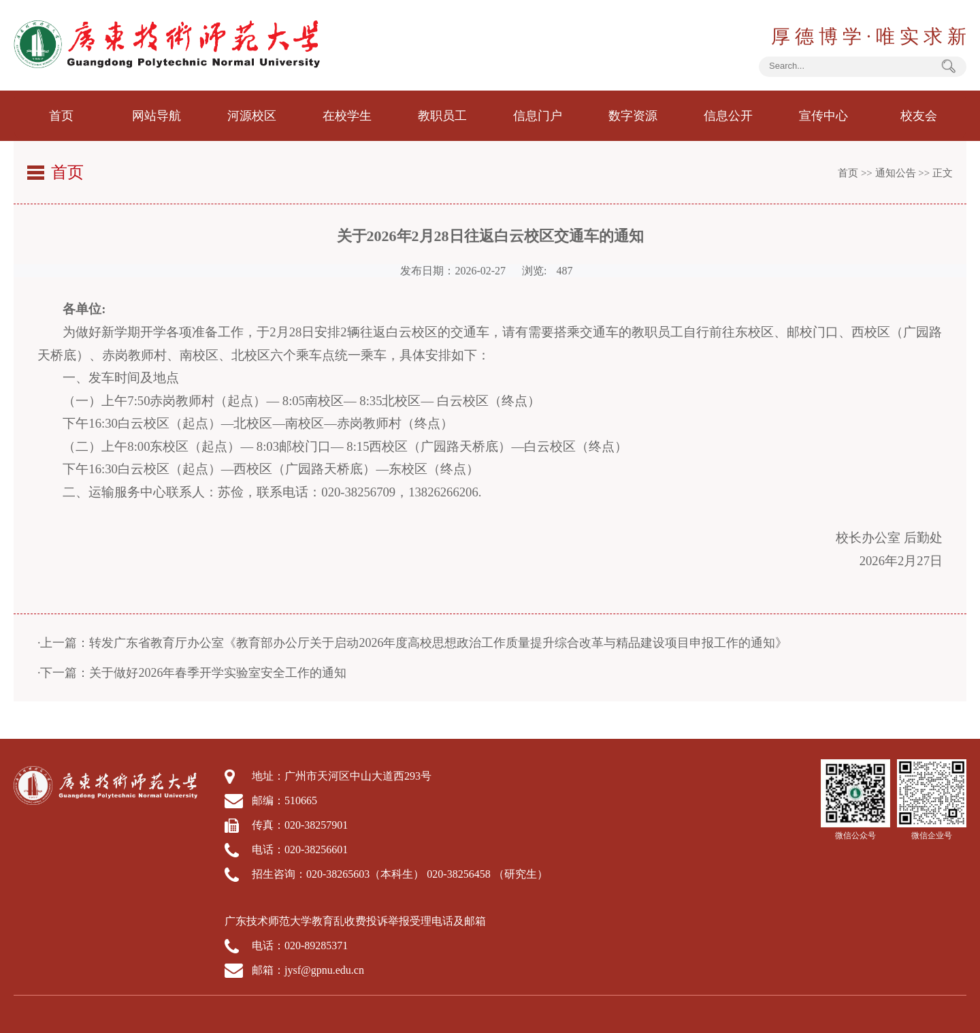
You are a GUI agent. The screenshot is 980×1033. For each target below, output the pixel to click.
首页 (61, 116)
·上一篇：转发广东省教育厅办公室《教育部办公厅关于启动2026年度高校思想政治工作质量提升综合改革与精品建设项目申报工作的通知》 (412, 643)
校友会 (918, 116)
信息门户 (537, 116)
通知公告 (895, 173)
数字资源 (632, 116)
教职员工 (442, 116)
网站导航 (156, 116)
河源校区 (251, 116)
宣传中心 (823, 116)
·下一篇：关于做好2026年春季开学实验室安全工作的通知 (192, 673)
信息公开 (728, 116)
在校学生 (347, 116)
